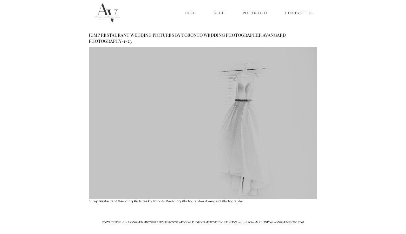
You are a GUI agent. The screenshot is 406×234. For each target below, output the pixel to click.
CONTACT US (299, 12)
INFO (190, 12)
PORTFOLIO (255, 12)
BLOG (219, 12)
